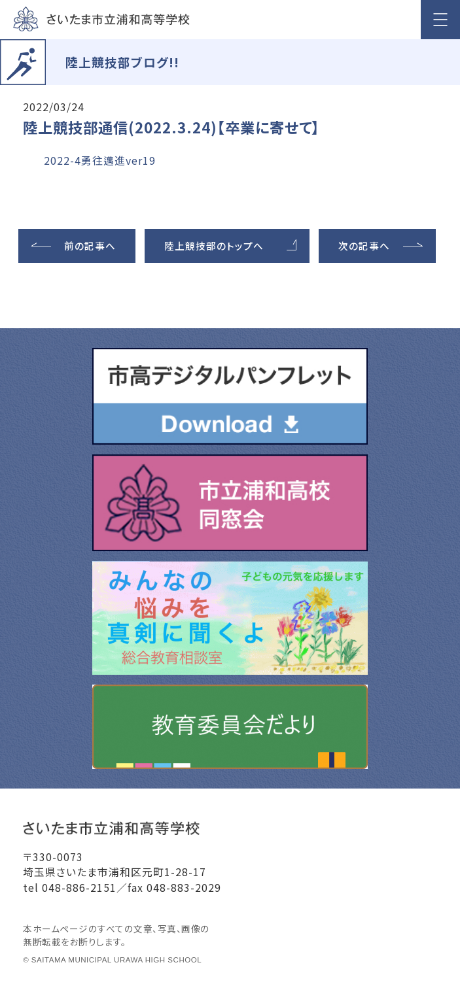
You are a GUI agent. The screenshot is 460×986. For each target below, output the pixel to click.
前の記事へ (90, 245)
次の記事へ (364, 245)
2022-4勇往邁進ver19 (100, 160)
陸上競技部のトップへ (214, 245)
